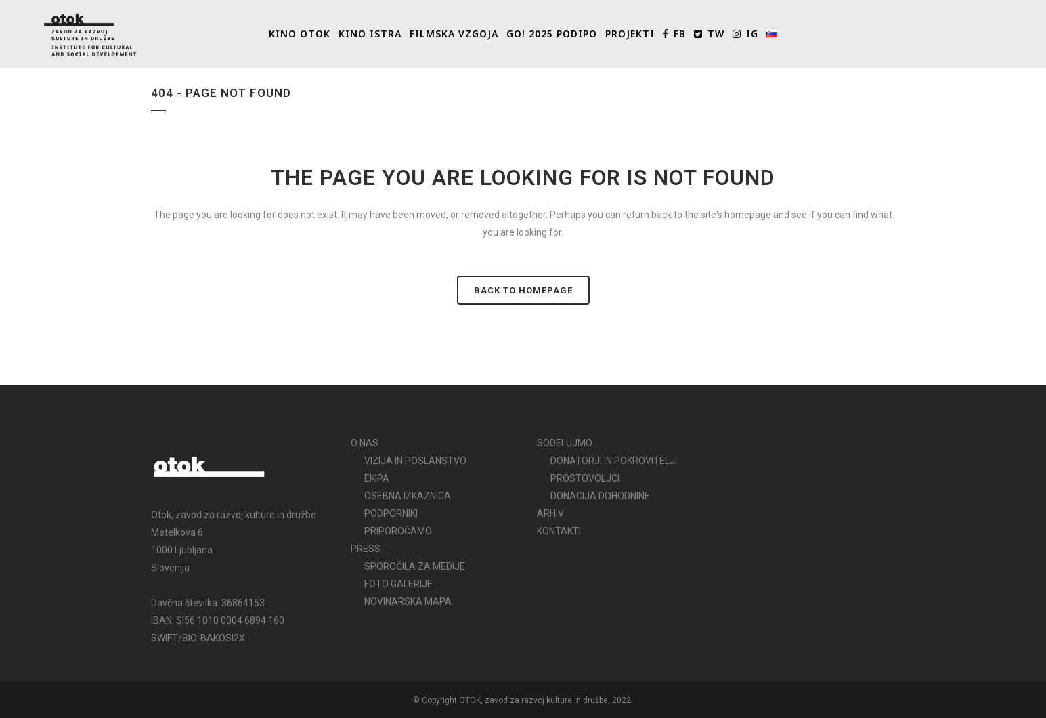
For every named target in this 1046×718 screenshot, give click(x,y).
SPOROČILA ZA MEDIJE (414, 566)
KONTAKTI (559, 531)
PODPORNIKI (391, 513)
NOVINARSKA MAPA (408, 601)
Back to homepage (523, 290)
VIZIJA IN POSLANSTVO (415, 460)
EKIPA (376, 478)
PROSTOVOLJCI (584, 478)
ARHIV (550, 513)
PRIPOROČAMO (398, 531)
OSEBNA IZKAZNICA (407, 495)
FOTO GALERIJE (398, 583)
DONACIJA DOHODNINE (600, 495)
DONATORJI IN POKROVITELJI (613, 460)
